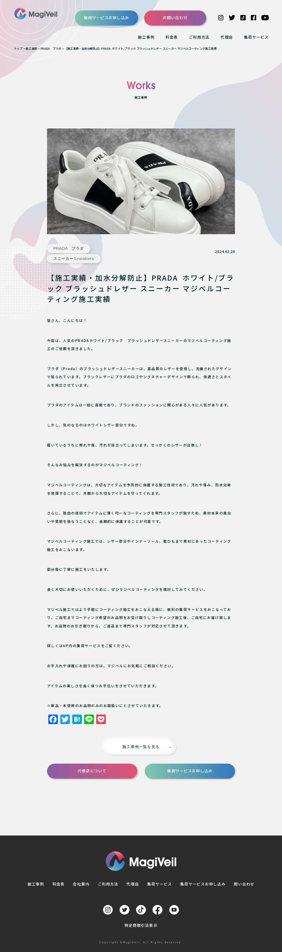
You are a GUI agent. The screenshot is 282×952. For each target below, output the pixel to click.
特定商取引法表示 (140, 925)
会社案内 (81, 884)
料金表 (171, 37)
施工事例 (146, 37)
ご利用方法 (199, 37)
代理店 (227, 37)
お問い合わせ (175, 17)
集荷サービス (256, 37)
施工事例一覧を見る (141, 746)
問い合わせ (244, 884)
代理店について (92, 770)
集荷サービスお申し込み (106, 17)
